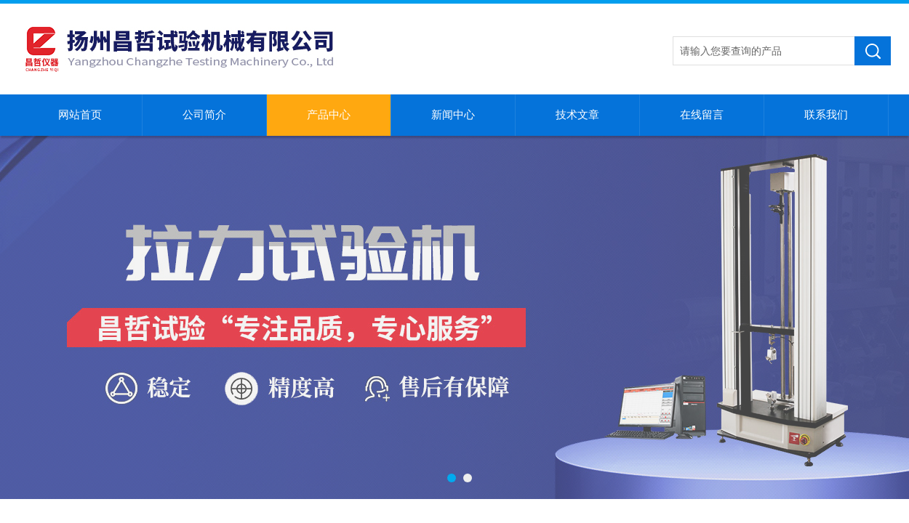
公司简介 (204, 115)
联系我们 (826, 115)
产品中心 (329, 115)
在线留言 (702, 115)
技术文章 (577, 115)
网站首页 (80, 115)
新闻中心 (453, 115)
